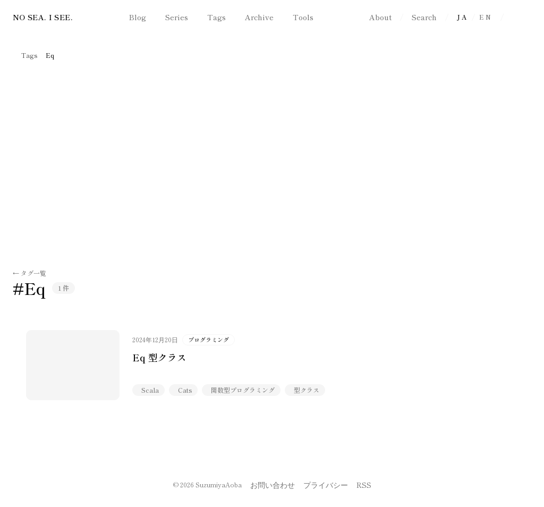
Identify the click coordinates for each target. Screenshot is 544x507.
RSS (363, 484)
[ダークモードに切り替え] (521, 17)
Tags (29, 55)
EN (485, 16)
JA (462, 16)
